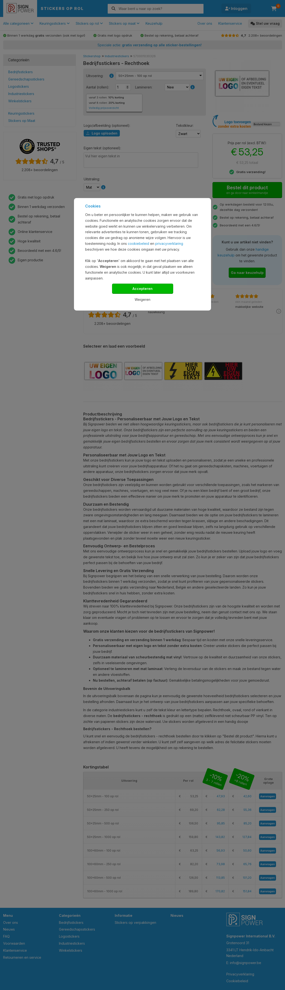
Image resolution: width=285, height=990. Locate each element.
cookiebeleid (138, 243)
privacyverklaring (169, 243)
